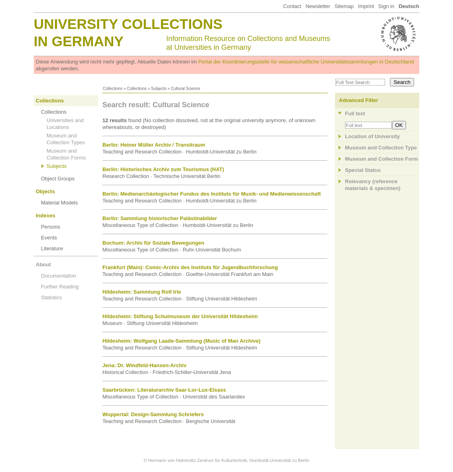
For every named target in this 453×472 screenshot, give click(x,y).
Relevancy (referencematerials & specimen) (372, 184)
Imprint (366, 6)
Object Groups (58, 179)
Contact (292, 6)
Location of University (372, 136)
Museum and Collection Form (381, 159)
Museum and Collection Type (381, 148)
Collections (112, 88)
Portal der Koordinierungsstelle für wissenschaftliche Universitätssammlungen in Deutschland (306, 62)
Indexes (45, 216)
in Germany (79, 41)
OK (399, 125)
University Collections (128, 24)
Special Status (363, 170)
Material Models (59, 203)
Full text (355, 113)
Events (49, 238)
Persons (50, 227)
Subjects (158, 88)
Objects (45, 191)
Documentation (58, 276)
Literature (52, 248)
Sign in (386, 6)
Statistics (51, 297)
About (43, 265)
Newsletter (318, 6)
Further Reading (60, 287)
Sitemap (344, 6)
